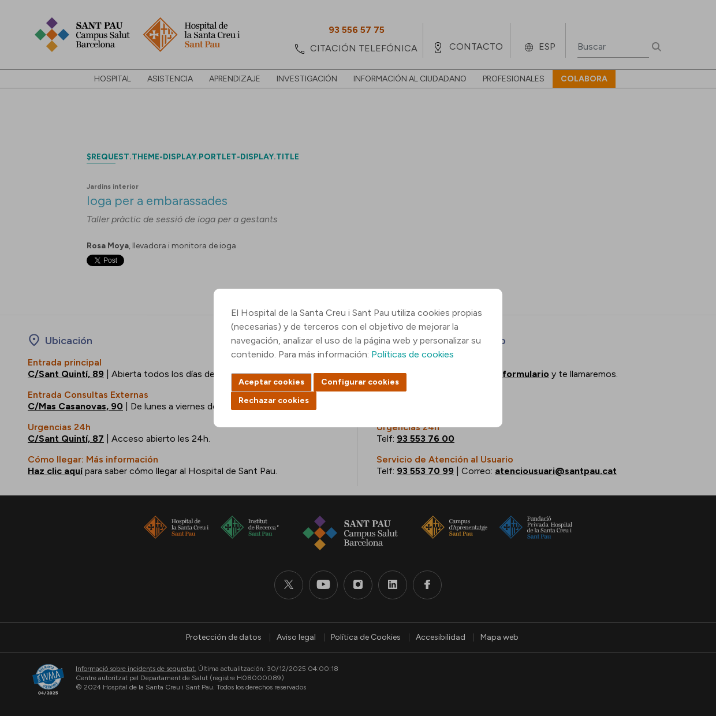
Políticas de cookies (412, 354)
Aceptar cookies (271, 382)
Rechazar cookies (273, 400)
